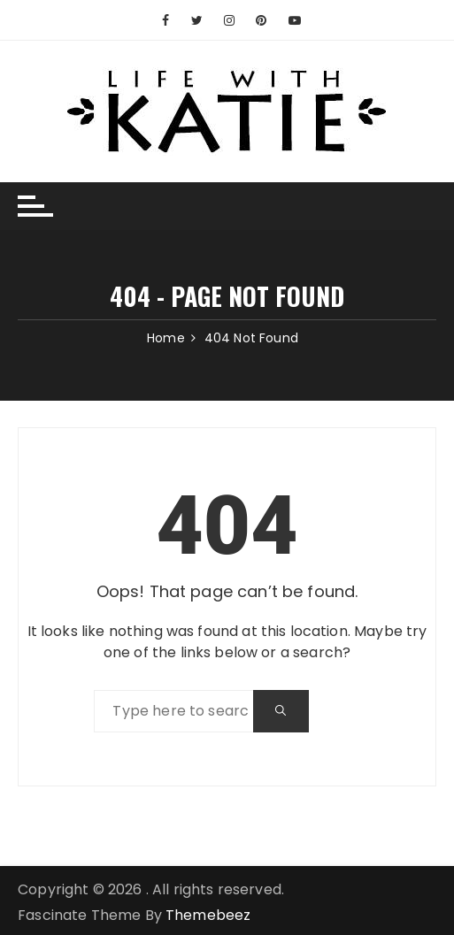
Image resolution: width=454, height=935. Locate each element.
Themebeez (207, 915)
